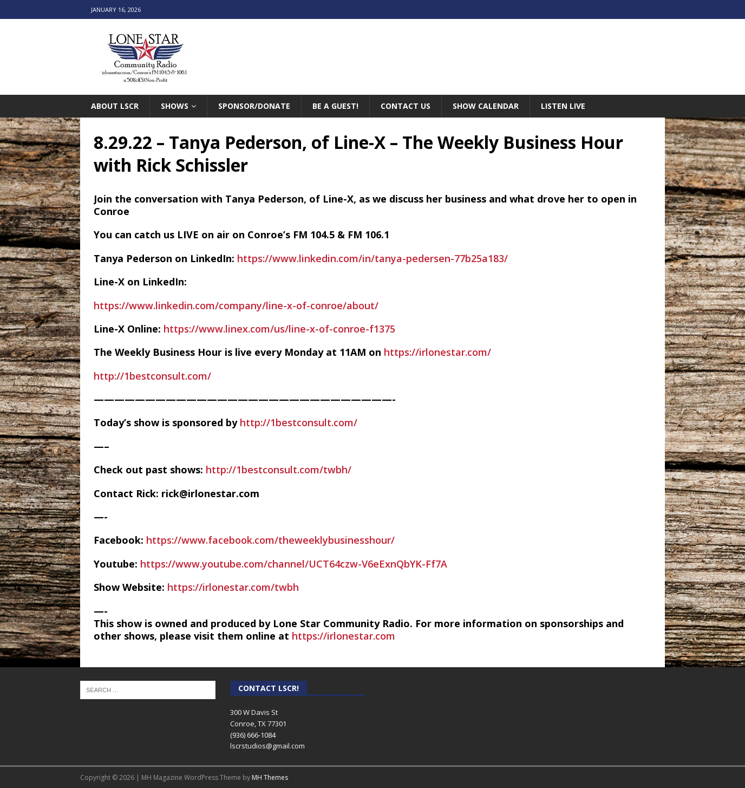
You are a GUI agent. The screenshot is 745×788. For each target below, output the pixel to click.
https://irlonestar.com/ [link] (437, 352)
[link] (270, 539)
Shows (174, 106)
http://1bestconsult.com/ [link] (152, 375)
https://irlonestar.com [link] (343, 635)
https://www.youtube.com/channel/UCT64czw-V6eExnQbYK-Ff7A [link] (293, 563)
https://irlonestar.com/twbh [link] (233, 587)
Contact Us (405, 106)
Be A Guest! (335, 106)
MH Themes (270, 777)
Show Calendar (486, 106)
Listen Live (563, 106)
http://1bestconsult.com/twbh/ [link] (278, 469)
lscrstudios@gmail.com (267, 746)
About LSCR (115, 106)
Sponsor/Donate (254, 106)
